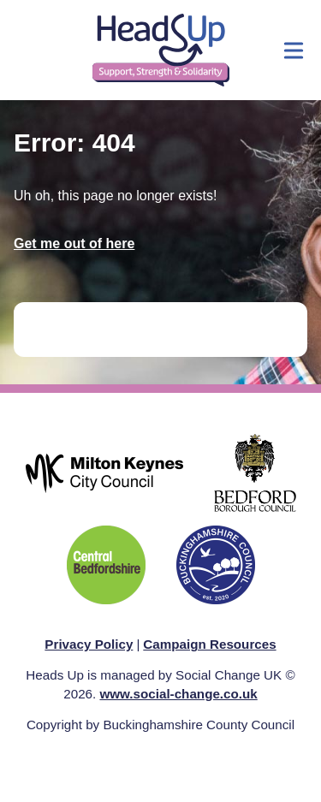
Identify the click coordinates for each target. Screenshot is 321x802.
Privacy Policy (89, 644)
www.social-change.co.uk (178, 693)
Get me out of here (74, 243)
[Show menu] (293, 50)
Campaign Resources (209, 644)
